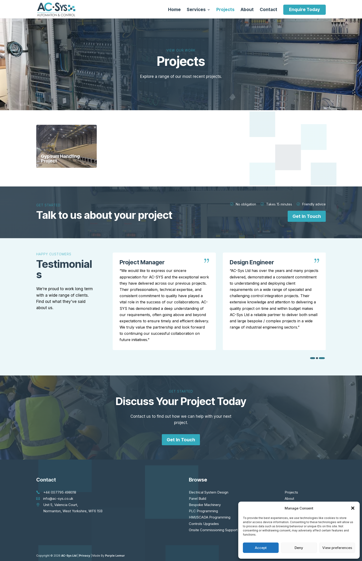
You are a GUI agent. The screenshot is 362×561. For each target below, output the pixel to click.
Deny (299, 548)
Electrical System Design (208, 492)
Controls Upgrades (204, 523)
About (247, 10)
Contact (268, 10)
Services (196, 10)
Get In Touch (307, 216)
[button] (352, 508)
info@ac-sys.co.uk (58, 498)
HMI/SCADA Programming (209, 517)
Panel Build (197, 498)
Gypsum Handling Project (60, 158)
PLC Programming (203, 511)
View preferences (337, 548)
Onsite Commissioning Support (213, 530)
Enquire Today (304, 9)
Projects (225, 10)
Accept (261, 548)
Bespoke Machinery (205, 505)
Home (174, 10)
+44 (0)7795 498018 (59, 492)
